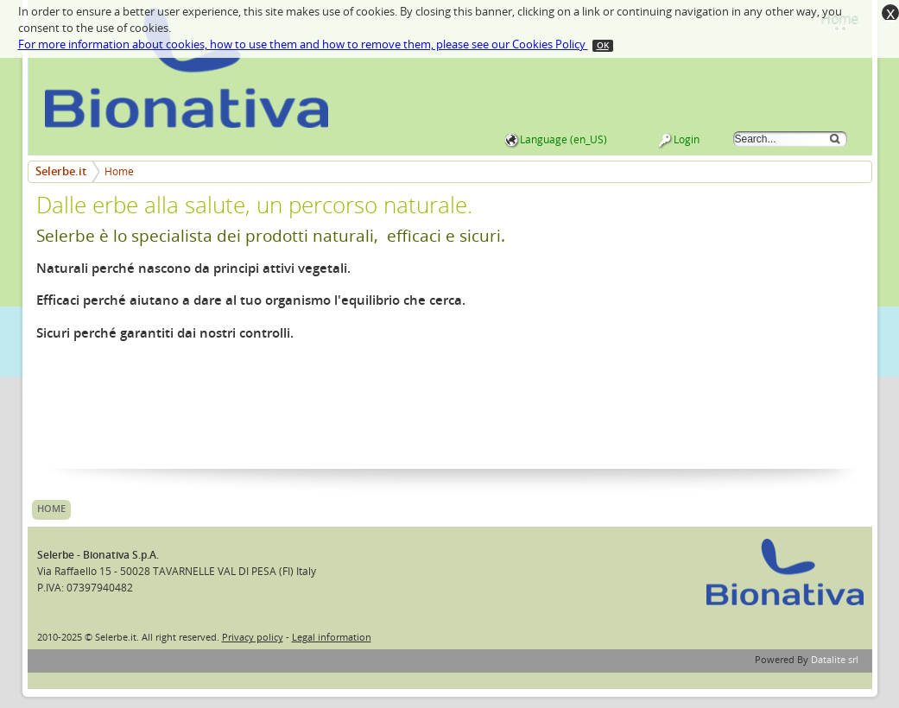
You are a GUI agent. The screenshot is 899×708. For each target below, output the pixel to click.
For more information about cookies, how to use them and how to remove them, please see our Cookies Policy (303, 44)
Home (119, 172)
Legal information (331, 637)
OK (603, 46)
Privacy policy (252, 637)
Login (687, 140)
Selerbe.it (60, 171)
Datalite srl (834, 660)
